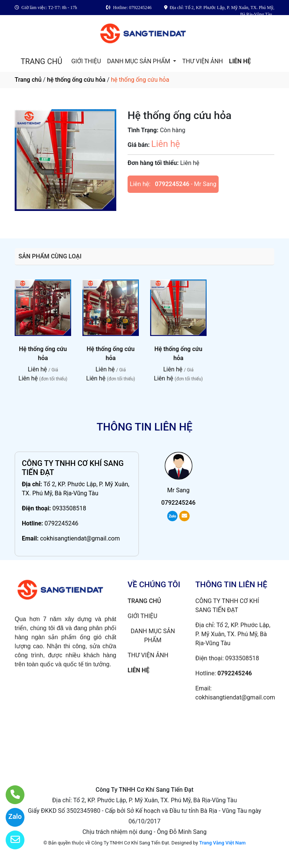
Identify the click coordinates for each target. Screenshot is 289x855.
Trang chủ (28, 79)
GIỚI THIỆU (86, 61)
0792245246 (172, 184)
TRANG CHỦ (41, 61)
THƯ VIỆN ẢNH (202, 61)
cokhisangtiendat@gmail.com (80, 538)
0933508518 (69, 508)
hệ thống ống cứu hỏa (76, 79)
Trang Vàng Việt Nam (222, 843)
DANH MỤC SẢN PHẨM (139, 61)
